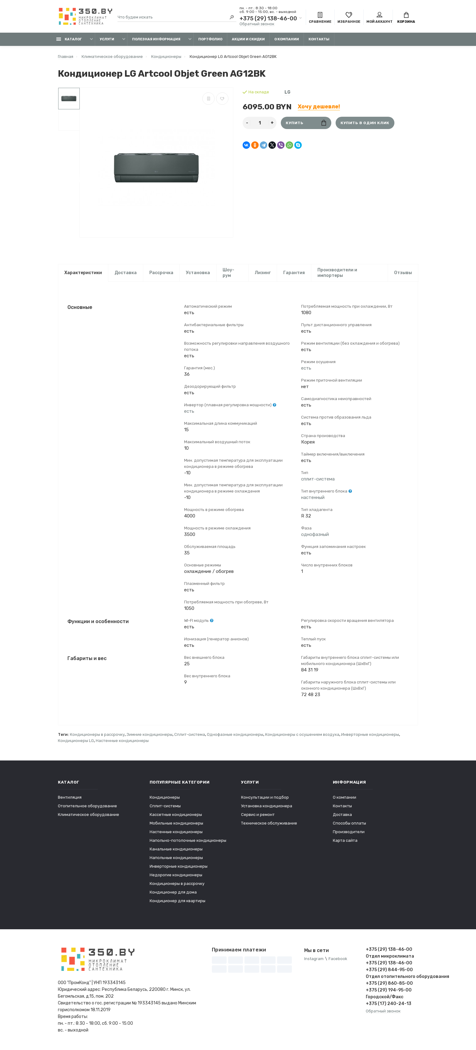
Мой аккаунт (379, 18)
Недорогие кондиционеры (176, 875)
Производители (349, 832)
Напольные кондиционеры (176, 858)
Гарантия (294, 272)
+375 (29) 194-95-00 (389, 990)
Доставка (126, 272)
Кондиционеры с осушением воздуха (302, 734)
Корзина (406, 18)
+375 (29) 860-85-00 (389, 983)
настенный (313, 497)
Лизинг (263, 272)
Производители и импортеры (337, 272)
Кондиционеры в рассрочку (97, 734)
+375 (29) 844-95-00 (389, 970)
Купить (306, 123)
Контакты (319, 39)
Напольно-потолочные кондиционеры (188, 840)
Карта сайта (345, 840)
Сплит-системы (165, 806)
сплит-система (318, 479)
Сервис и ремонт (258, 815)
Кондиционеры (165, 797)
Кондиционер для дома (173, 892)
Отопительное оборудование (87, 806)
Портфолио (210, 39)
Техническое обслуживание (269, 823)
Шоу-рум (228, 272)
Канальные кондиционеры (176, 849)
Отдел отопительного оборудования (392, 976)
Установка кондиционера (266, 806)
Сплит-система (189, 734)
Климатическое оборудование (88, 815)
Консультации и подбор (265, 797)
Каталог (69, 39)
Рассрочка (161, 272)
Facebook (338, 959)
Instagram (314, 959)
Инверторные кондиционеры (370, 734)
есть (189, 411)
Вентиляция (70, 797)
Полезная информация (156, 39)
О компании (286, 39)
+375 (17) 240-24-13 (388, 1004)
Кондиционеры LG (76, 741)
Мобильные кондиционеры (176, 823)
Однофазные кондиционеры (235, 734)
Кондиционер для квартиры (177, 901)
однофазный (315, 534)
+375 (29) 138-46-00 (268, 18)
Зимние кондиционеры (149, 734)
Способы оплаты (349, 823)
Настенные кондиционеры (122, 741)
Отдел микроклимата (390, 956)
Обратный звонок (257, 24)
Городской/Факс (384, 997)
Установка (198, 272)
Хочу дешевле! (319, 106)
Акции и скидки (248, 39)
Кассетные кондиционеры (176, 815)
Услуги (107, 39)
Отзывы (403, 272)
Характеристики (83, 272)
